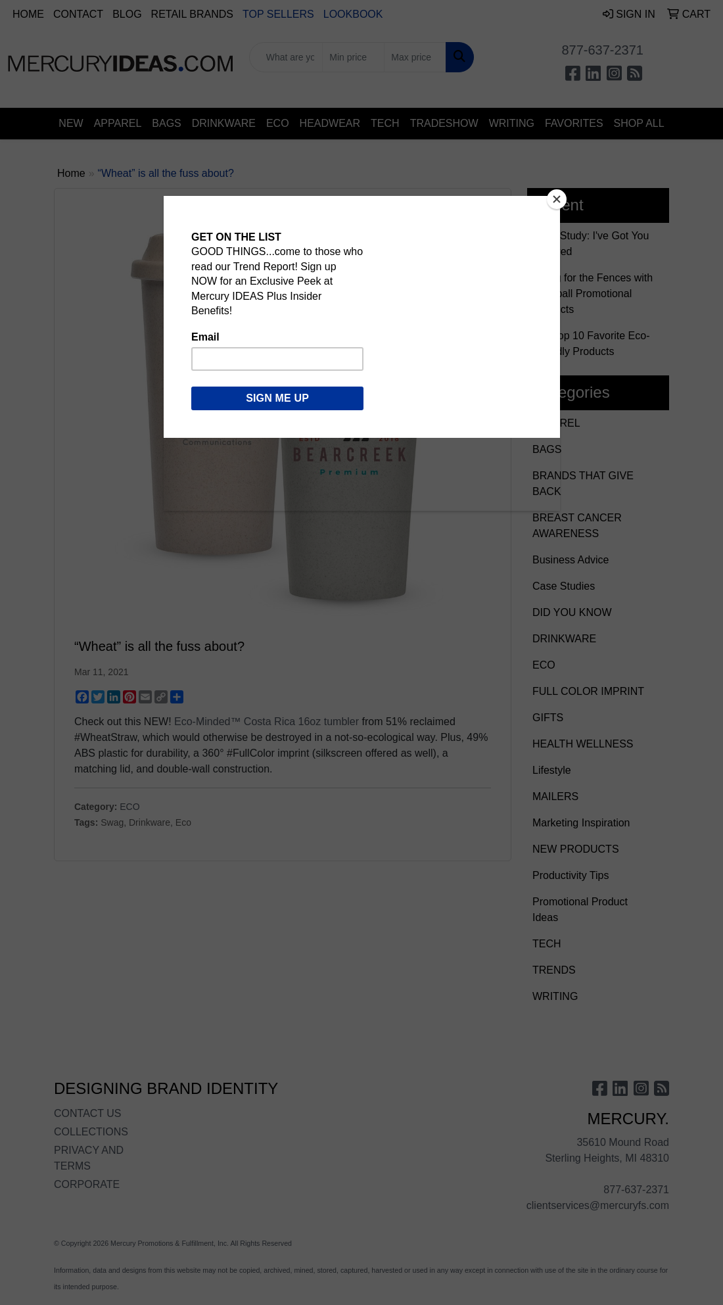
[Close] (557, 199)
